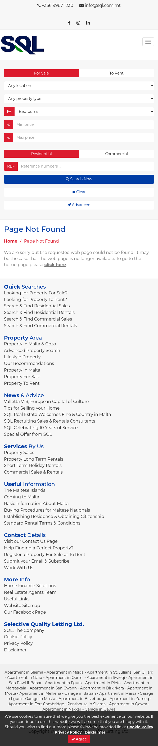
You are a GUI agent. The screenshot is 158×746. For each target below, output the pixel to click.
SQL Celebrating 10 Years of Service (41, 427)
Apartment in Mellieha (40, 693)
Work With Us (18, 567)
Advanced (79, 204)
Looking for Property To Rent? (35, 299)
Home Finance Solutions (30, 585)
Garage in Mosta (40, 698)
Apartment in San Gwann (53, 688)
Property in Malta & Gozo (30, 343)
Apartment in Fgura (63, 682)
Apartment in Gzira (24, 677)
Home (10, 241)
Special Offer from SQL (28, 434)
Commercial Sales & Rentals (33, 472)
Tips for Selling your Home (32, 408)
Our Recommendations (29, 363)
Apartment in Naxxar (62, 709)
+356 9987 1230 (57, 5)
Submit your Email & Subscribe (36, 561)
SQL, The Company (24, 630)
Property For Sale (22, 376)
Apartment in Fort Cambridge (36, 704)
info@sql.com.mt (103, 5)
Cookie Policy (18, 636)
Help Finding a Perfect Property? (39, 547)
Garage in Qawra (100, 709)
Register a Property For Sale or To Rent (44, 554)
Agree (79, 739)
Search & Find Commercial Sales (38, 319)
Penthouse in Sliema (86, 704)
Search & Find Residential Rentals (39, 312)
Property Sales (19, 452)
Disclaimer (15, 649)
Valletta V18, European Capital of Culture (46, 401)
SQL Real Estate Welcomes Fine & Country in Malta (57, 414)
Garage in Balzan (80, 693)
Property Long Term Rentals (33, 459)
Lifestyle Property (22, 356)
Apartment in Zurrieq (129, 698)
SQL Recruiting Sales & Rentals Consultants (49, 421)
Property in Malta (22, 370)
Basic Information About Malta (36, 503)
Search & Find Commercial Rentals (40, 325)
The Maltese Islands (24, 490)
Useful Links (16, 598)
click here (55, 264)
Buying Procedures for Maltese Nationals (47, 510)
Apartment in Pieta (103, 682)
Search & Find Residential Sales (37, 305)
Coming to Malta (21, 496)
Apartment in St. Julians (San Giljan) (120, 672)
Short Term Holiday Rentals (33, 465)
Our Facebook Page (25, 612)
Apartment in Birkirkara (102, 688)
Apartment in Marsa (118, 693)
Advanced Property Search (32, 350)
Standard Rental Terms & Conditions (42, 523)
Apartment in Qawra (128, 704)
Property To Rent (21, 383)
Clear (78, 191)
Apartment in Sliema (23, 672)
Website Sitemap (22, 605)
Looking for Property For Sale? (36, 292)
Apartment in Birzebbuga (82, 698)
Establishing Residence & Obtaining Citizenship (54, 516)
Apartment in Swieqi (106, 677)
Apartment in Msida (65, 672)
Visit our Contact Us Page (30, 541)
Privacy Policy (18, 643)
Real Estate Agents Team (30, 592)
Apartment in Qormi (64, 677)
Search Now (79, 179)
